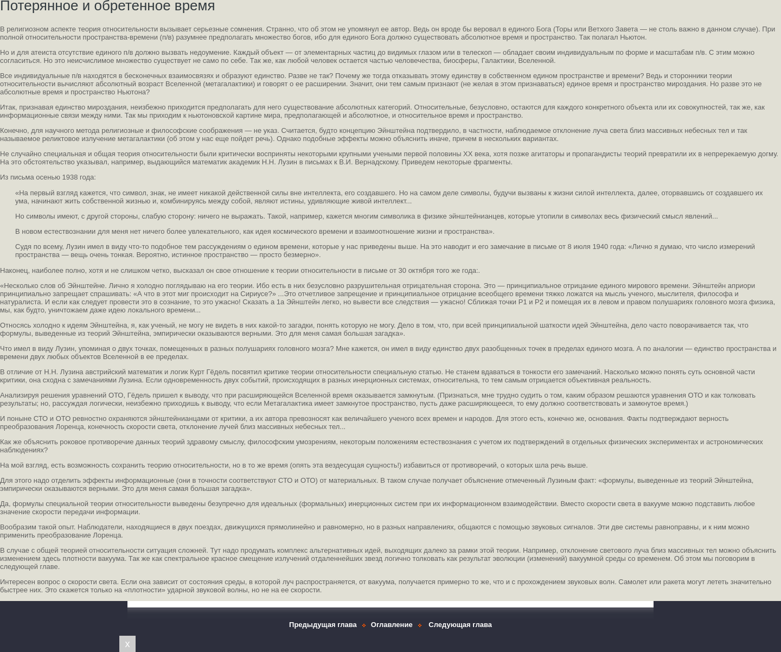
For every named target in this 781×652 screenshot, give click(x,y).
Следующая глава (460, 625)
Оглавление (392, 625)
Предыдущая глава (323, 625)
